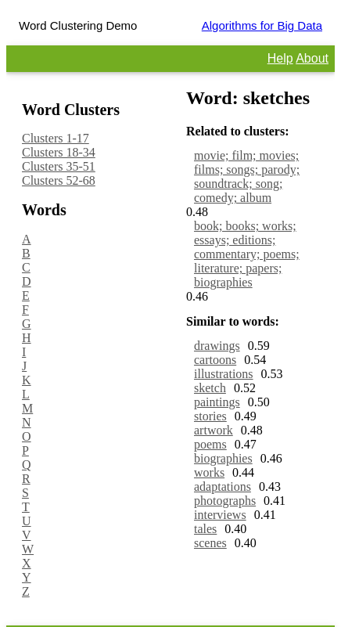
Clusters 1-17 (55, 138)
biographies (223, 458)
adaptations (222, 486)
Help (280, 58)
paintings (217, 402)
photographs (225, 500)
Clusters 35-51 (58, 166)
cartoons (215, 359)
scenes (210, 543)
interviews (220, 514)
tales (205, 528)
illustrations (223, 373)
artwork (213, 430)
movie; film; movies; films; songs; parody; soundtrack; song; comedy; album (247, 176)
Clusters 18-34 (58, 152)
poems (210, 444)
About (312, 58)
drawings (217, 345)
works (209, 472)
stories (210, 416)
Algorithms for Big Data (262, 25)
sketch (210, 388)
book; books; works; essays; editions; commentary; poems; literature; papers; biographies (247, 254)
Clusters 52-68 (58, 180)
